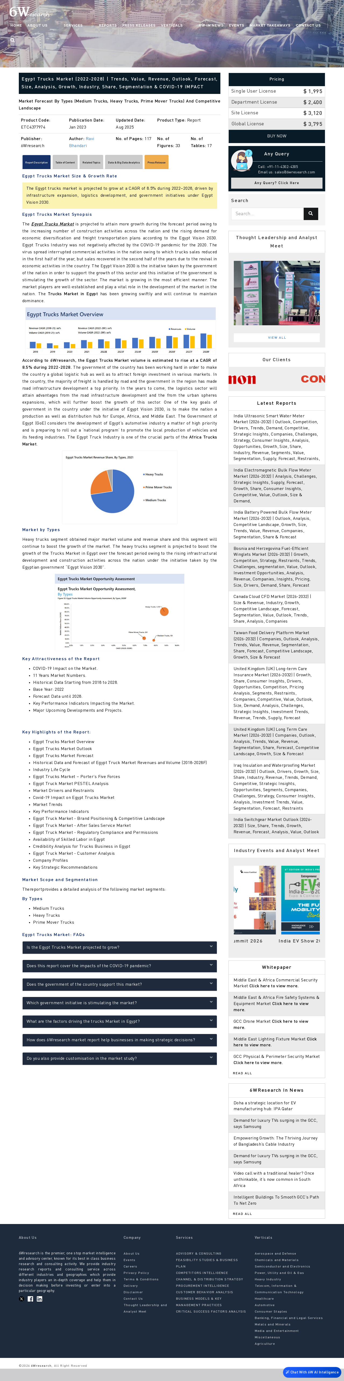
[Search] (311, 214)
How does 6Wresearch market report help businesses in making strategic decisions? (120, 1041)
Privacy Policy (136, 1285)
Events (230, 26)
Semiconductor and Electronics (283, 1278)
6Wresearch (41, 1378)
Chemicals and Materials (277, 1272)
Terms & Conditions (141, 1291)
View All (277, 337)
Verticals (177, 26)
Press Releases (143, 26)
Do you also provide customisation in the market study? (120, 1060)
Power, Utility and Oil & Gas (279, 1285)
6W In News (205, 26)
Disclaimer (133, 1304)
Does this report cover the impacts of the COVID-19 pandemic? (120, 967)
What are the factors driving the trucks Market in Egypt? (120, 1023)
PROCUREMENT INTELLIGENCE (202, 1298)
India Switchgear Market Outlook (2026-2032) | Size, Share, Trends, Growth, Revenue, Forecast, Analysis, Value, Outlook (277, 838)
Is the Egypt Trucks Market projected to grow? (120, 949)
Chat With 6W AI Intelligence (312, 1372)
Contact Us (302, 26)
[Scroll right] (217, 163)
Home (42, 26)
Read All (242, 1085)
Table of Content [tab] (89, 164)
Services (88, 26)
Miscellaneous (268, 1349)
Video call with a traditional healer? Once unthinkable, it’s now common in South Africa (275, 1192)
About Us (64, 26)
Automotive (265, 1317)
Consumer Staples (271, 1323)
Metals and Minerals (273, 1336)
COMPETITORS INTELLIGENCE (202, 1285)
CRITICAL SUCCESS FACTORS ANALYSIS (211, 1323)
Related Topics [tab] (129, 164)
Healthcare (264, 1311)
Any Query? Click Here (277, 183)
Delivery (131, 1298)
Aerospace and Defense (275, 1265)
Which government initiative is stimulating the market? (120, 1004)
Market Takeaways (264, 26)
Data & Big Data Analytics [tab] (179, 164)
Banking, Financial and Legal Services (289, 1330)
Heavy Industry (268, 1291)
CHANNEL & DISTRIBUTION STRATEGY (209, 1291)
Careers (130, 1278)
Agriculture (265, 1356)
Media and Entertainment (277, 1343)
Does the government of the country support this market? (120, 986)
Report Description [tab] (44, 164)
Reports (113, 26)
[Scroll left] (21, 163)
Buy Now (277, 136)
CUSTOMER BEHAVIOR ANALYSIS (204, 1304)
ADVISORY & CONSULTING (198, 1265)
